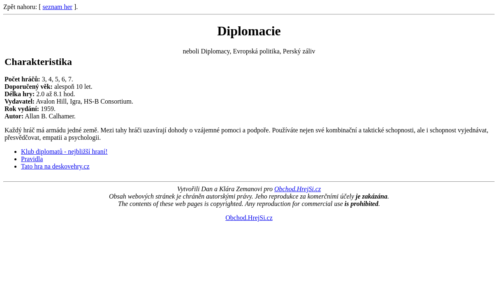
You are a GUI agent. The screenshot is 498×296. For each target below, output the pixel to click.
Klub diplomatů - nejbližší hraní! (64, 151)
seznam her (57, 6)
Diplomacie (249, 30)
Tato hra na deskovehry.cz (55, 166)
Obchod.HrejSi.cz (297, 188)
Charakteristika (38, 61)
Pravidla (32, 158)
